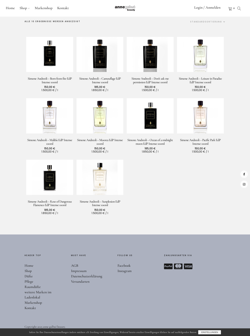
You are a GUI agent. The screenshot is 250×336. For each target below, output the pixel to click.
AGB (75, 265)
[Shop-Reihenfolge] (207, 21)
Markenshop (43, 8)
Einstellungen (209, 332)
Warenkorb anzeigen (225, 8)
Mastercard (178, 266)
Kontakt (63, 8)
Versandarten (80, 281)
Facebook (244, 174)
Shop (23, 8)
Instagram (244, 184)
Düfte (29, 276)
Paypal (168, 266)
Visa (188, 266)
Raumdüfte (33, 287)
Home (10, 8)
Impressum (79, 271)
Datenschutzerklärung (86, 276)
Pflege (29, 281)
